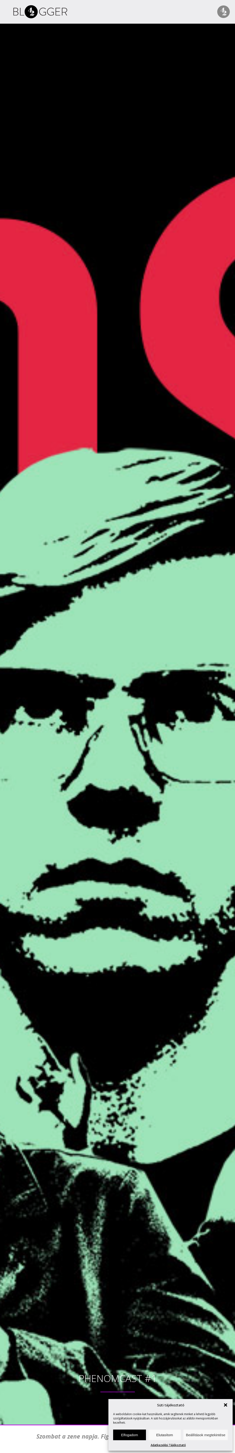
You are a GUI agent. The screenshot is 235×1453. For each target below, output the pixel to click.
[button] (225, 1405)
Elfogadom (129, 1435)
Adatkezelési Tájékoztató (168, 1445)
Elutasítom (164, 1435)
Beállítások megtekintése (205, 1435)
